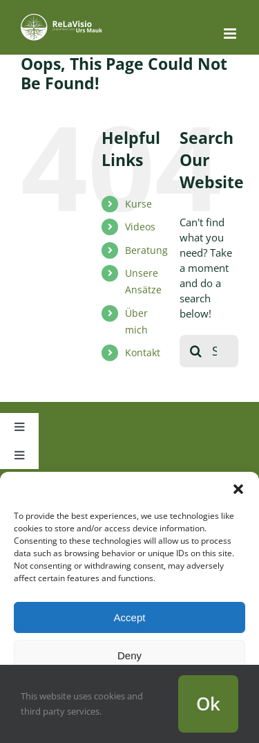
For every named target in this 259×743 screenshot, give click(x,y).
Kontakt (142, 352)
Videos (140, 226)
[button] (238, 489)
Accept (130, 617)
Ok (208, 703)
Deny (129, 655)
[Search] (196, 351)
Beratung (146, 250)
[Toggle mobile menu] (231, 33)
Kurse (138, 203)
